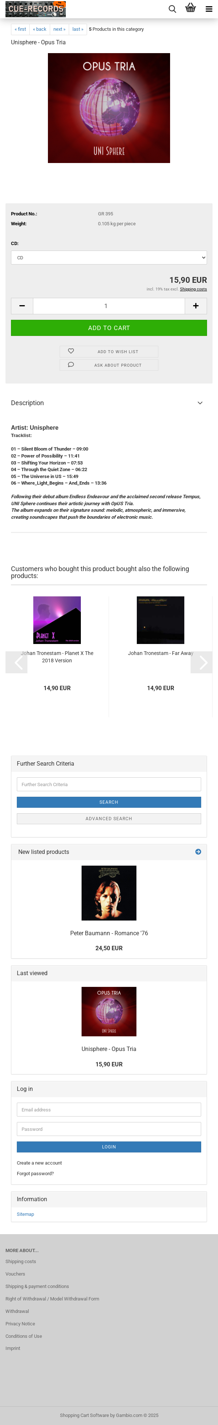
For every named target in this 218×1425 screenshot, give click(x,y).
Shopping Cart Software (84, 1415)
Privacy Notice (20, 1323)
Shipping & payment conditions (37, 1286)
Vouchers (15, 1274)
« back (39, 29)
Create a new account (39, 1163)
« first (20, 29)
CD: (15, 243)
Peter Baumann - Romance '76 (109, 933)
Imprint (12, 1348)
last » (77, 29)
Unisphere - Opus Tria (109, 1048)
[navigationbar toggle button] (209, 9)
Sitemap (25, 1214)
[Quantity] (109, 306)
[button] (22, 306)
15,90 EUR (109, 1064)
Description (27, 403)
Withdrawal (17, 1311)
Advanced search (109, 818)
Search (109, 802)
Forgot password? (35, 1173)
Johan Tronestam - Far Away (160, 653)
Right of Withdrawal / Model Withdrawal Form (52, 1299)
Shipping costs (20, 1261)
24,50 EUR (109, 948)
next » (59, 29)
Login (109, 1147)
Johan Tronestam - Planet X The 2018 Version (57, 656)
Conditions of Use (23, 1336)
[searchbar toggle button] (172, 9)
